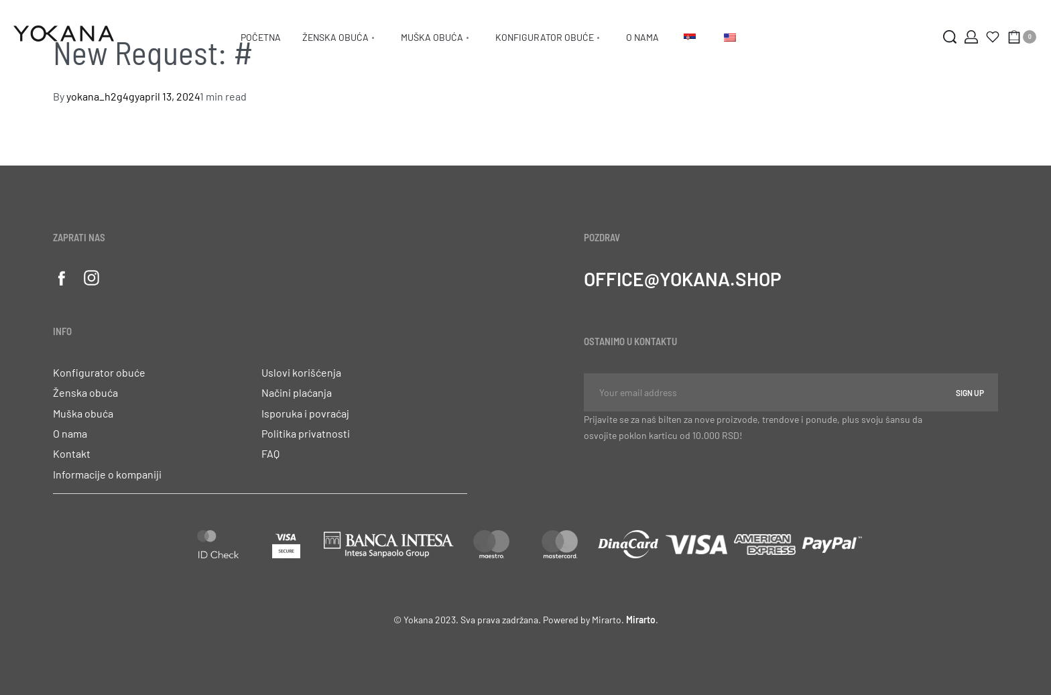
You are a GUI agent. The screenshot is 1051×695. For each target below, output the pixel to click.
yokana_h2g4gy (102, 96)
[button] (260, 478)
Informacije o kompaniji (107, 474)
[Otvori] (992, 36)
